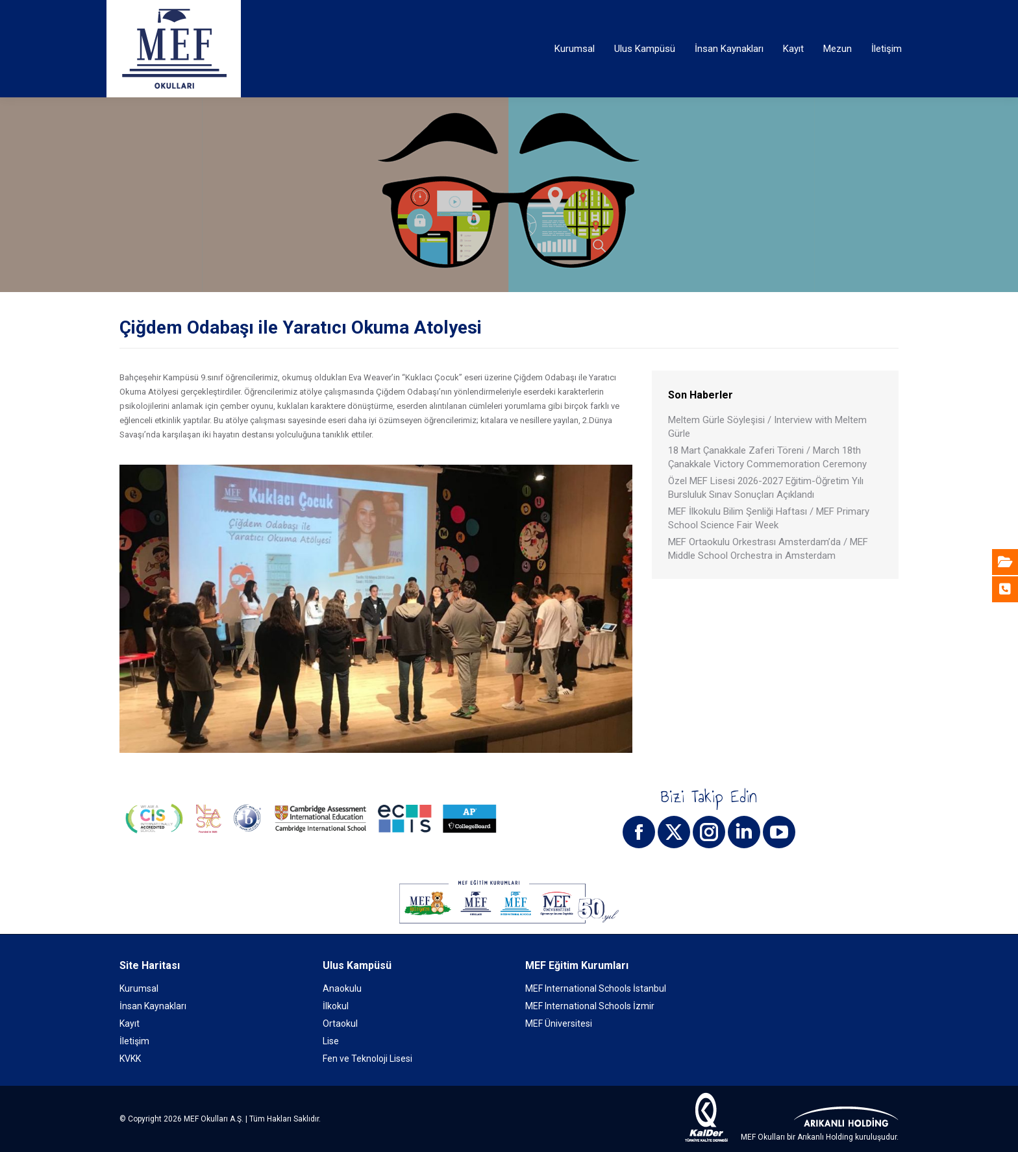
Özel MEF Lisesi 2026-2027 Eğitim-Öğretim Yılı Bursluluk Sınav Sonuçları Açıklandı (765, 487)
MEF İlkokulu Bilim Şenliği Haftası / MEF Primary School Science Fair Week (768, 518)
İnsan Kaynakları (152, 1006)
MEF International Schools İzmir (589, 1006)
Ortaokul (340, 1023)
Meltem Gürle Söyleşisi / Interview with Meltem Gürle (767, 426)
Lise (331, 1041)
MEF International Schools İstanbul (595, 988)
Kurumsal (138, 988)
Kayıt (129, 1023)
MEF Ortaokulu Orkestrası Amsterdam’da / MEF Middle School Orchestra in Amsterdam (768, 548)
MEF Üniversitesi (558, 1023)
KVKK (130, 1058)
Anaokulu (342, 988)
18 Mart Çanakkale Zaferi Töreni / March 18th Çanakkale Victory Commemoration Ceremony (767, 457)
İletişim (134, 1041)
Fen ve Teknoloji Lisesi (367, 1058)
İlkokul (336, 1006)
